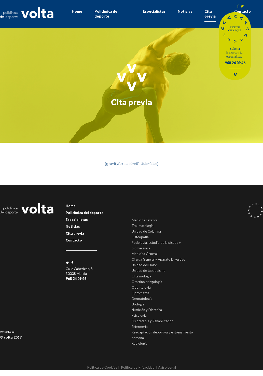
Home (77, 11)
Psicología (139, 315)
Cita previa (210, 13)
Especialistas (154, 11)
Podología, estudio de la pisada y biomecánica (156, 245)
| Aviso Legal (166, 367)
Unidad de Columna (146, 231)
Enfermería (140, 327)
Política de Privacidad (138, 367)
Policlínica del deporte (106, 13)
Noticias (185, 11)
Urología (138, 304)
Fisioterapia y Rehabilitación (152, 321)
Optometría (140, 293)
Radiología (139, 343)
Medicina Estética (145, 220)
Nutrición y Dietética (147, 310)
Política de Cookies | (103, 367)
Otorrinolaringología (147, 282)
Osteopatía (140, 237)
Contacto (74, 240)
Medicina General (145, 254)
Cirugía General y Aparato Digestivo (158, 259)
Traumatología (143, 226)
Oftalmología (141, 276)
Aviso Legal (7, 331)
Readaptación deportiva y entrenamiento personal (162, 335)
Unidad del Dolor (144, 265)
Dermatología (142, 299)
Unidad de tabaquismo (148, 270)
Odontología (141, 287)
